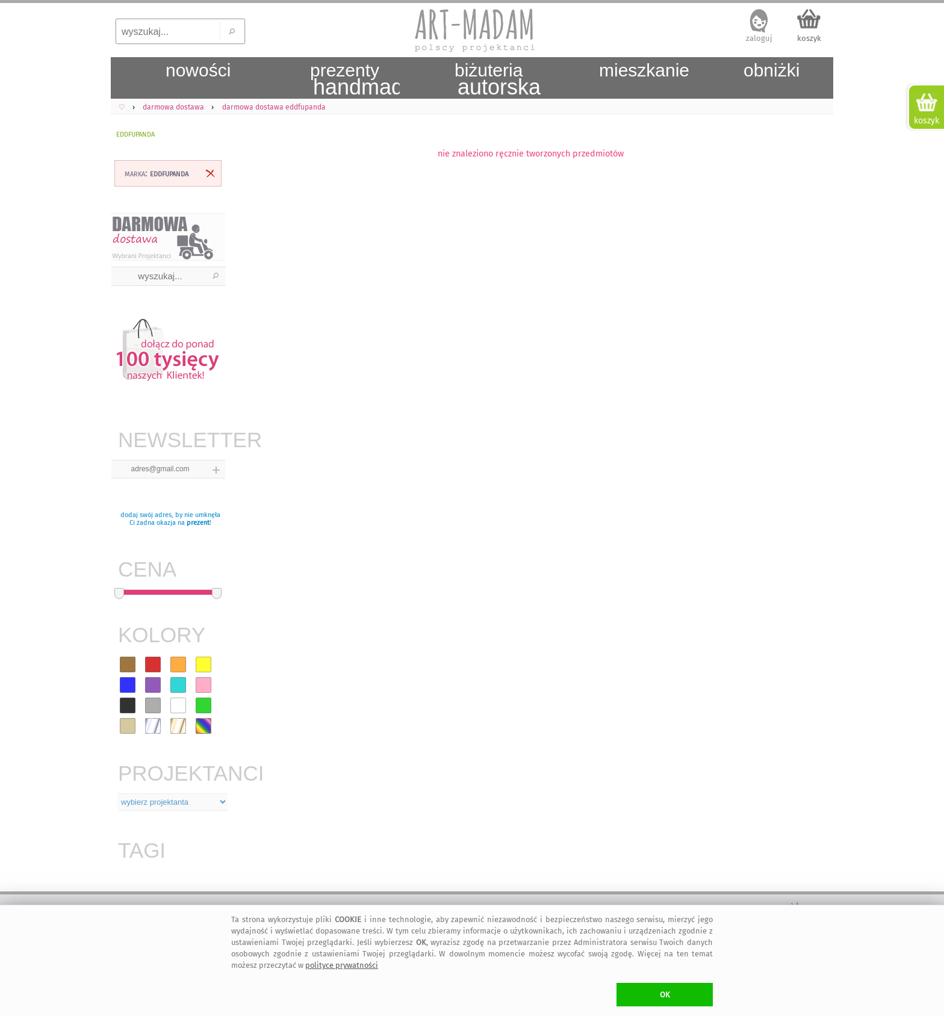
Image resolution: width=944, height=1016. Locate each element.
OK (665, 994)
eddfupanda (135, 133)
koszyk (809, 38)
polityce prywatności (341, 965)
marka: (156, 173)
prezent (198, 523)
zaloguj (759, 38)
